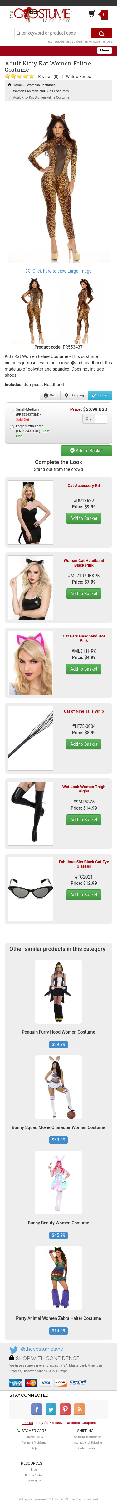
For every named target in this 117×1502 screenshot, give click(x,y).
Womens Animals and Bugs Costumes (41, 91)
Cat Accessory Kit (84, 485)
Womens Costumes (41, 85)
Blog (34, 1469)
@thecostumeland (42, 1349)
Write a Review (79, 76)
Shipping (74, 395)
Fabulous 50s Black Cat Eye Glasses (84, 864)
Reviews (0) (48, 76)
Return (100, 395)
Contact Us (34, 1481)
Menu (104, 50)
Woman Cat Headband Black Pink (84, 562)
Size (50, 395)
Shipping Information (87, 1436)
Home (15, 85)
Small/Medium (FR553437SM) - (25, 415)
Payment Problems (34, 1442)
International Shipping (88, 1442)
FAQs (34, 1448)
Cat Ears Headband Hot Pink (84, 638)
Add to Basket (86, 450)
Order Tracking (87, 1448)
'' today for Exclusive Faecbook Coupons (58, 1423)
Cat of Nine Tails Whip (84, 711)
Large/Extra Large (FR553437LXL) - (30, 431)
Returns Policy (34, 1436)
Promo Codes (34, 1475)
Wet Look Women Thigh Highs (83, 788)
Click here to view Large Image (59, 271)
